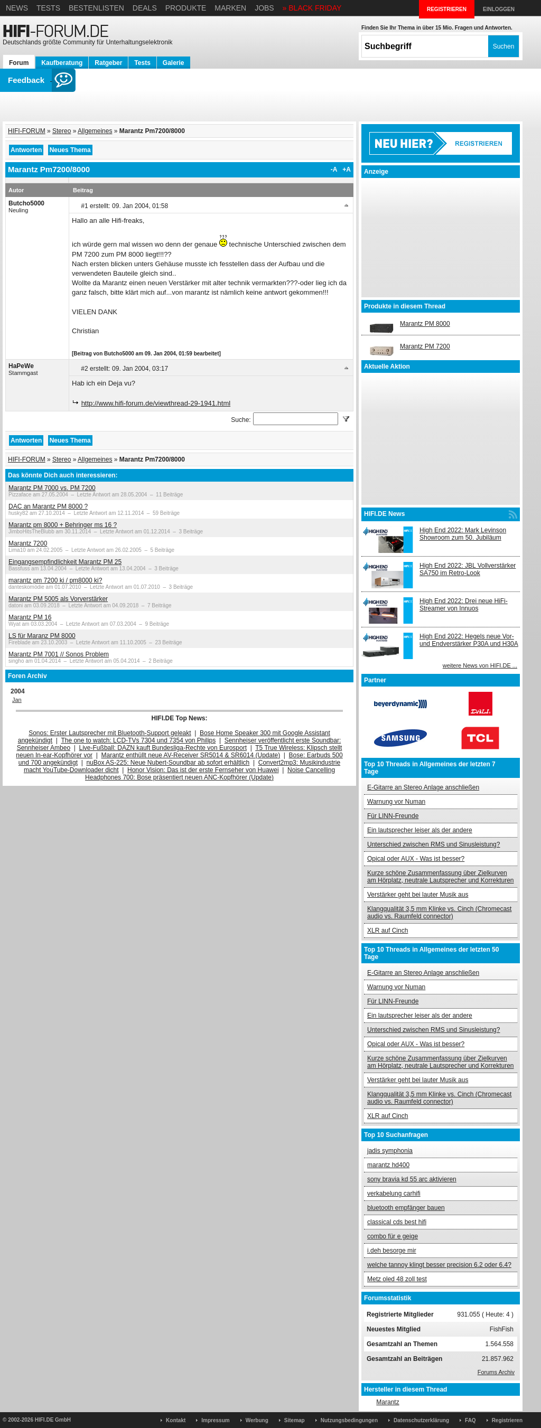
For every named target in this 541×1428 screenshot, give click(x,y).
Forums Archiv (496, 1372)
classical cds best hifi (396, 1222)
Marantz (387, 1402)
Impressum (215, 1420)
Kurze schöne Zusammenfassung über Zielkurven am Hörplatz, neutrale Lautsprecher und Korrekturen (440, 876)
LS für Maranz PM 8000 (42, 636)
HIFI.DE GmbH (53, 1420)
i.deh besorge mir (391, 1250)
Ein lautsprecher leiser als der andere (419, 830)
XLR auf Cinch (387, 930)
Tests (48, 8)
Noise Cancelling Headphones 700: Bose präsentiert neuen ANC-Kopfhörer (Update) (210, 773)
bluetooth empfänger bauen (406, 1207)
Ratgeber (108, 63)
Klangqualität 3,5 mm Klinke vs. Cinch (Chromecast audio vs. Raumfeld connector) (439, 912)
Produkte (186, 8)
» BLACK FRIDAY (312, 8)
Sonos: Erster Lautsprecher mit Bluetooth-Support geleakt (110, 733)
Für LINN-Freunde (392, 816)
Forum (19, 63)
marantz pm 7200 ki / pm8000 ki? (55, 580)
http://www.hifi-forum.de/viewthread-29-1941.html (156, 403)
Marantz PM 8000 (425, 323)
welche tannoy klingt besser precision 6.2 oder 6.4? (439, 1265)
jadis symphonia (390, 1150)
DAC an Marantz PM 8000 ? (48, 506)
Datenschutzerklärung (421, 1420)
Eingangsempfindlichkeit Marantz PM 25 (65, 562)
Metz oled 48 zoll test (397, 1279)
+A (346, 169)
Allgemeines (95, 131)
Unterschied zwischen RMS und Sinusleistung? (433, 844)
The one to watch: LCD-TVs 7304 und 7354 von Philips (138, 740)
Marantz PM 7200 (425, 346)
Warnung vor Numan (396, 801)
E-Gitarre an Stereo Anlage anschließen (423, 787)
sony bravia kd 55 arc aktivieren (411, 1179)
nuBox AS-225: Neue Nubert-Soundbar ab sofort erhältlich (167, 762)
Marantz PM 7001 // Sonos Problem (58, 654)
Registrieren (507, 1420)
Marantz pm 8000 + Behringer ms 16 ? (62, 525)
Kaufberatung (61, 63)
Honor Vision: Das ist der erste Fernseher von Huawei (203, 770)
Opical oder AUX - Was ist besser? (415, 858)
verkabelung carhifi (394, 1193)
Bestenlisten (96, 8)
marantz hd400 (388, 1165)
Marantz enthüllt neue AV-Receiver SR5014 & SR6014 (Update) (191, 755)
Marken (230, 8)
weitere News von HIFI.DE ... (480, 665)
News (17, 8)
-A (334, 169)
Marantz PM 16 (29, 617)
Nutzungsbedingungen (349, 1420)
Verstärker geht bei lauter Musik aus (417, 894)
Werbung (257, 1420)
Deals (145, 8)
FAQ (470, 1420)
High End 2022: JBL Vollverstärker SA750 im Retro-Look (467, 569)
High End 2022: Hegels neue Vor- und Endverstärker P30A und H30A (468, 640)
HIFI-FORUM (26, 131)
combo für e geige (392, 1236)
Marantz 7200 (27, 543)
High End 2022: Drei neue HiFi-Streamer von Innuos (463, 604)
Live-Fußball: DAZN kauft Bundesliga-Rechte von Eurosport (163, 747)
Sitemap (294, 1420)
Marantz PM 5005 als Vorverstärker (58, 599)
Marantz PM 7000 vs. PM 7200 (52, 488)
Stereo (61, 131)
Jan (17, 700)
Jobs (264, 8)
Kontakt (175, 1420)
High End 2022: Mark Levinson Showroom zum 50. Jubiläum (462, 534)
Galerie (173, 63)
